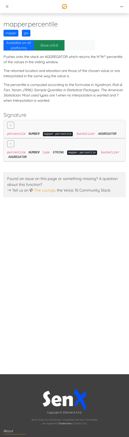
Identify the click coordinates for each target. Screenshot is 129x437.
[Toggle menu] (7, 6)
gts (26, 33)
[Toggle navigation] (121, 6)
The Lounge (44, 190)
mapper (10, 33)
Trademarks (65, 423)
